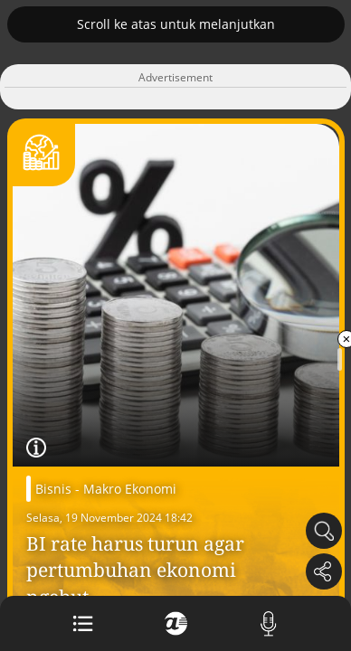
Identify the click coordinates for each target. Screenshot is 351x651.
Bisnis (53, 488)
